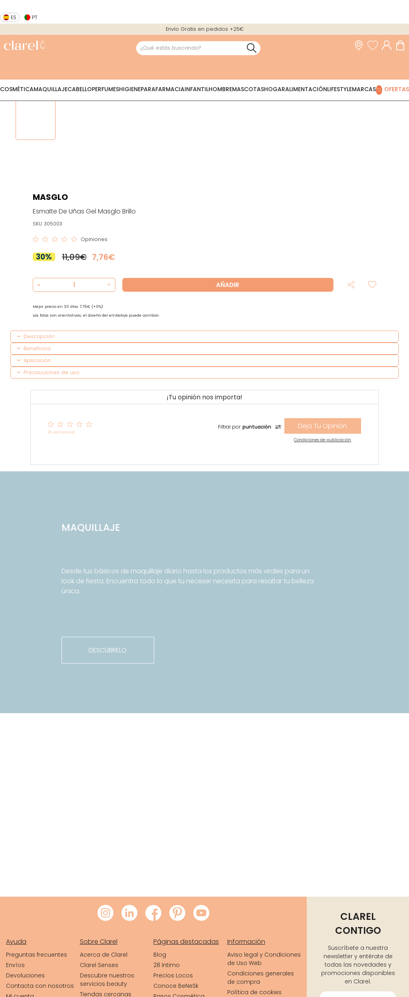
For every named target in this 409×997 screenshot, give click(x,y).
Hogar (274, 89)
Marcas (364, 89)
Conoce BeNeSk (176, 986)
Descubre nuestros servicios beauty (107, 979)
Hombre (220, 89)
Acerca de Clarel (103, 955)
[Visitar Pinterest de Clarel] (177, 913)
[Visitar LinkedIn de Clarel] (129, 913)
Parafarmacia (163, 89)
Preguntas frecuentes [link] (36, 955)
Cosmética (17, 89)
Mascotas (248, 89)
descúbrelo (108, 650)
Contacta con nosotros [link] (40, 986)
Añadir (227, 285)
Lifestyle (339, 89)
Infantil (196, 89)
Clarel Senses (99, 965)
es (13, 17)
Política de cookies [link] (254, 992)
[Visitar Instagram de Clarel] (105, 913)
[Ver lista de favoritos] (374, 45)
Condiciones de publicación (322, 440)
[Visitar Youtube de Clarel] (201, 913)
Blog (159, 955)
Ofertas (396, 89)
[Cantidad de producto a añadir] (74, 285)
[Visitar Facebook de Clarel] (153, 913)
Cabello (80, 89)
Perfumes (105, 89)
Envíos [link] (15, 965)
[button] (108, 285)
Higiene (130, 89)
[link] (24, 46)
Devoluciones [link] (25, 975)
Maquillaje (51, 89)
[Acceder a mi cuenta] (388, 45)
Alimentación (306, 89)
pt (35, 17)
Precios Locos (173, 975)
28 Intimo (166, 965)
